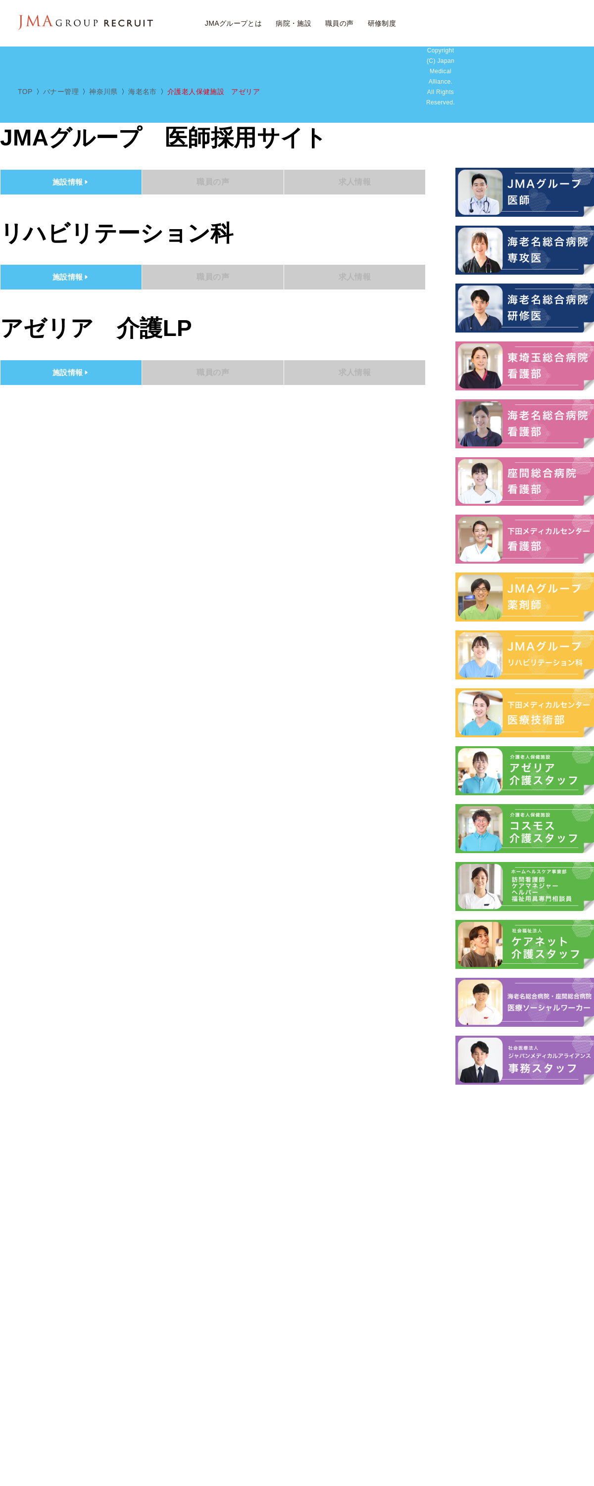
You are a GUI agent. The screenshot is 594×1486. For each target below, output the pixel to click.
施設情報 (71, 182)
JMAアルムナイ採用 (552, 23)
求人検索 (444, 24)
